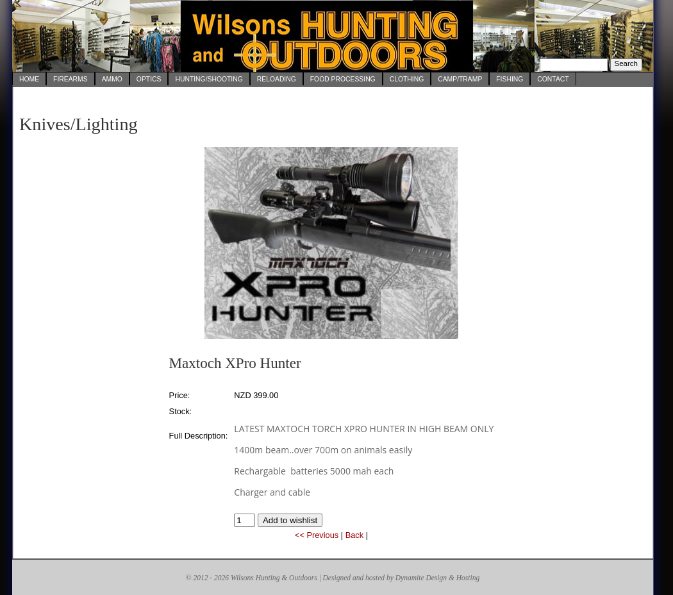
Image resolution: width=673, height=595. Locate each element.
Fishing (509, 79)
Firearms (70, 79)
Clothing (407, 79)
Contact (553, 79)
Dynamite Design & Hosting (437, 578)
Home (29, 79)
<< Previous (316, 535)
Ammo (112, 79)
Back (354, 535)
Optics (149, 79)
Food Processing (343, 79)
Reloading (276, 79)
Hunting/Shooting (208, 79)
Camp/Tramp (460, 79)
